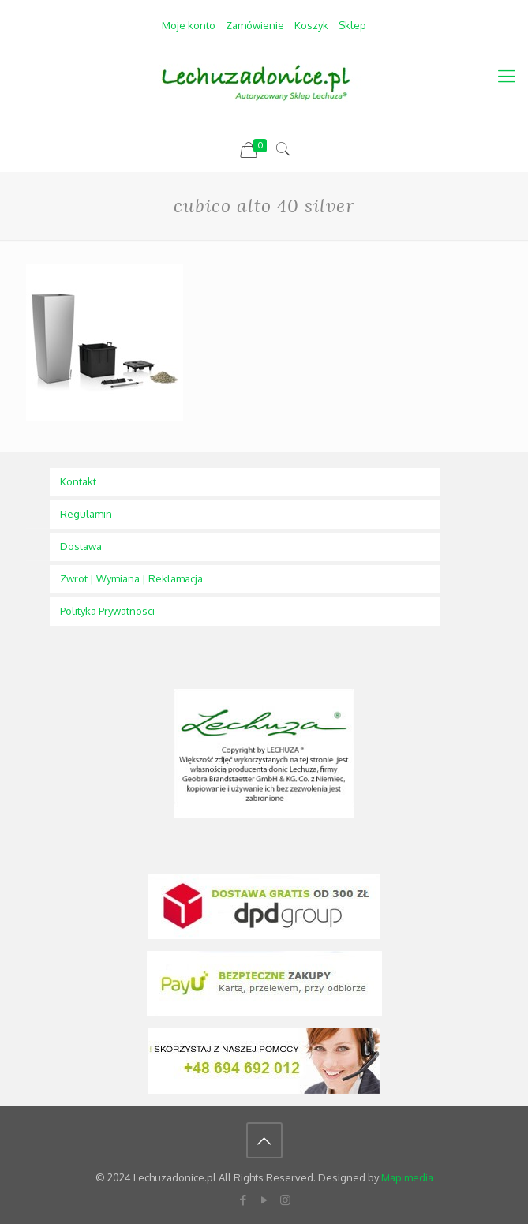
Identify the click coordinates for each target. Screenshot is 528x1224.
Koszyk (311, 25)
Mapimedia (407, 1177)
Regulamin (86, 513)
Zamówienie (255, 25)
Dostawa (81, 546)
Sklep (352, 25)
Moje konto (188, 25)
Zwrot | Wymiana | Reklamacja (131, 578)
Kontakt (78, 481)
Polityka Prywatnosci (107, 611)
